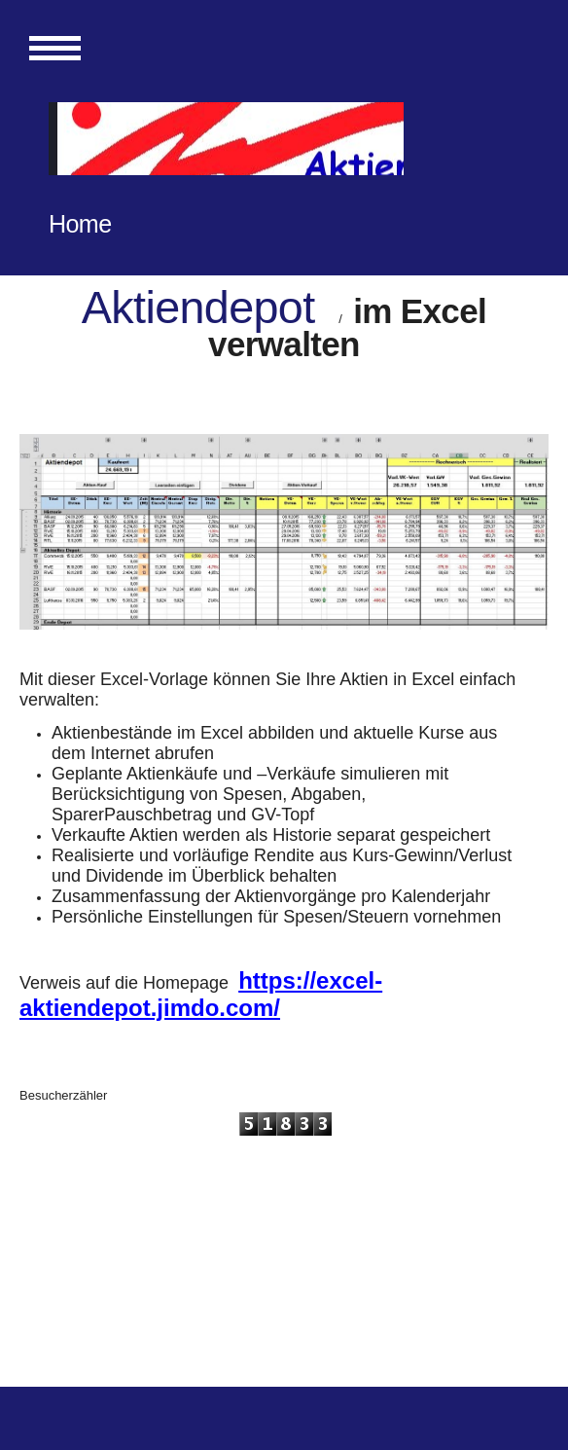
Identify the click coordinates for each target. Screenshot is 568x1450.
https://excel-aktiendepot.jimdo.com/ (200, 994)
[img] (226, 138)
